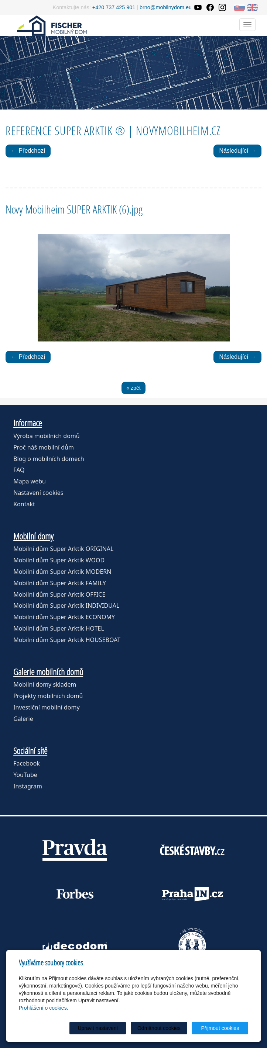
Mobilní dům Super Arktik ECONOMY (64, 617)
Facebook (26, 763)
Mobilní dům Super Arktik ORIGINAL (63, 549)
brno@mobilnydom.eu (166, 7)
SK (239, 7)
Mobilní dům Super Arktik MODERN (62, 572)
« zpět (133, 388)
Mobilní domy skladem (44, 684)
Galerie (23, 719)
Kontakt (24, 504)
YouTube (25, 775)
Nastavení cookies (38, 493)
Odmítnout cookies (159, 1028)
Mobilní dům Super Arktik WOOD (59, 560)
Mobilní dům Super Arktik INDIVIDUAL (66, 605)
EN (252, 7)
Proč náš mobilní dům (43, 447)
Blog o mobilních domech (48, 459)
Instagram (27, 786)
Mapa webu (29, 481)
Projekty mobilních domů (48, 696)
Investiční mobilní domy (46, 707)
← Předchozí (28, 151)
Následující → (237, 151)
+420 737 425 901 (113, 7)
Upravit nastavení (98, 1028)
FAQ (18, 470)
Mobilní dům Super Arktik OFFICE (59, 594)
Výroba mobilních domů (46, 436)
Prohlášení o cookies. (43, 1008)
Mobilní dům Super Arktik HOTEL (58, 628)
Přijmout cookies (220, 1028)
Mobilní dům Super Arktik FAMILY (59, 583)
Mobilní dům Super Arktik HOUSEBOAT (66, 640)
